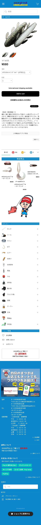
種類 (3, 69)
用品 (8, 270)
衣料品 (9, 282)
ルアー (9, 253)
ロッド (9, 229)
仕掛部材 (10, 265)
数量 (3, 77)
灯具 (8, 312)
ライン (9, 241)
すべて (6, 152)
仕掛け (9, 259)
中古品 (9, 324)
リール (9, 235)
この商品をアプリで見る (20, 133)
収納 (8, 300)
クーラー (10, 306)
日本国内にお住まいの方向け (20, 100)
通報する (36, 139)
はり (8, 247)
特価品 (9, 318)
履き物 (9, 288)
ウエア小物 (10, 294)
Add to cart (21, 94)
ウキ (8, 276)
